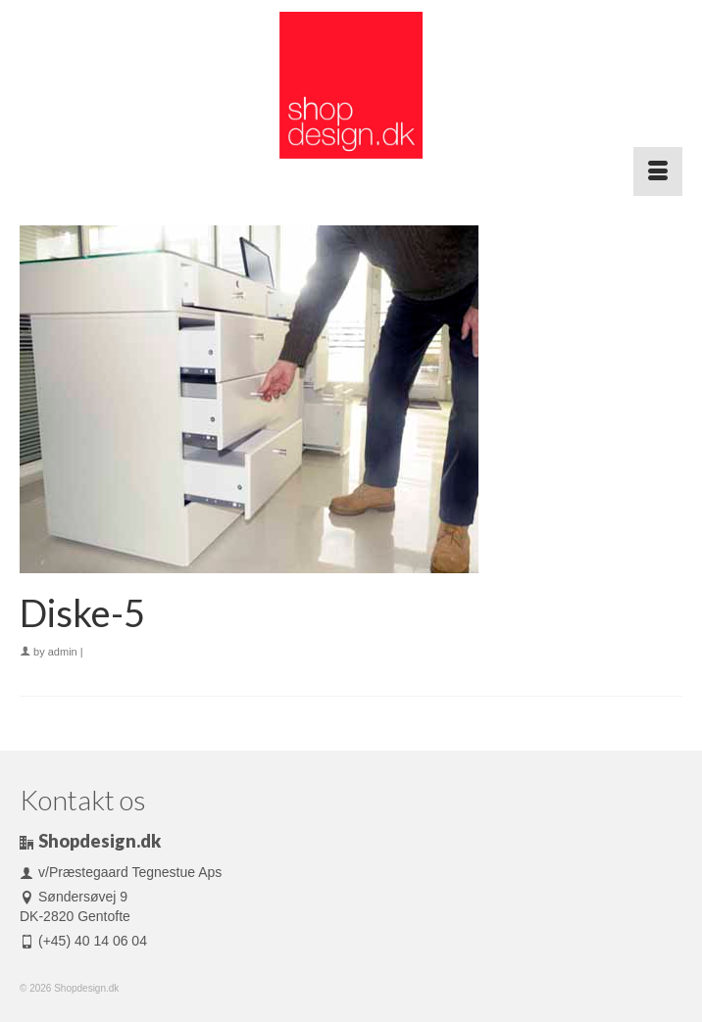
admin (62, 651)
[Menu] (657, 171)
